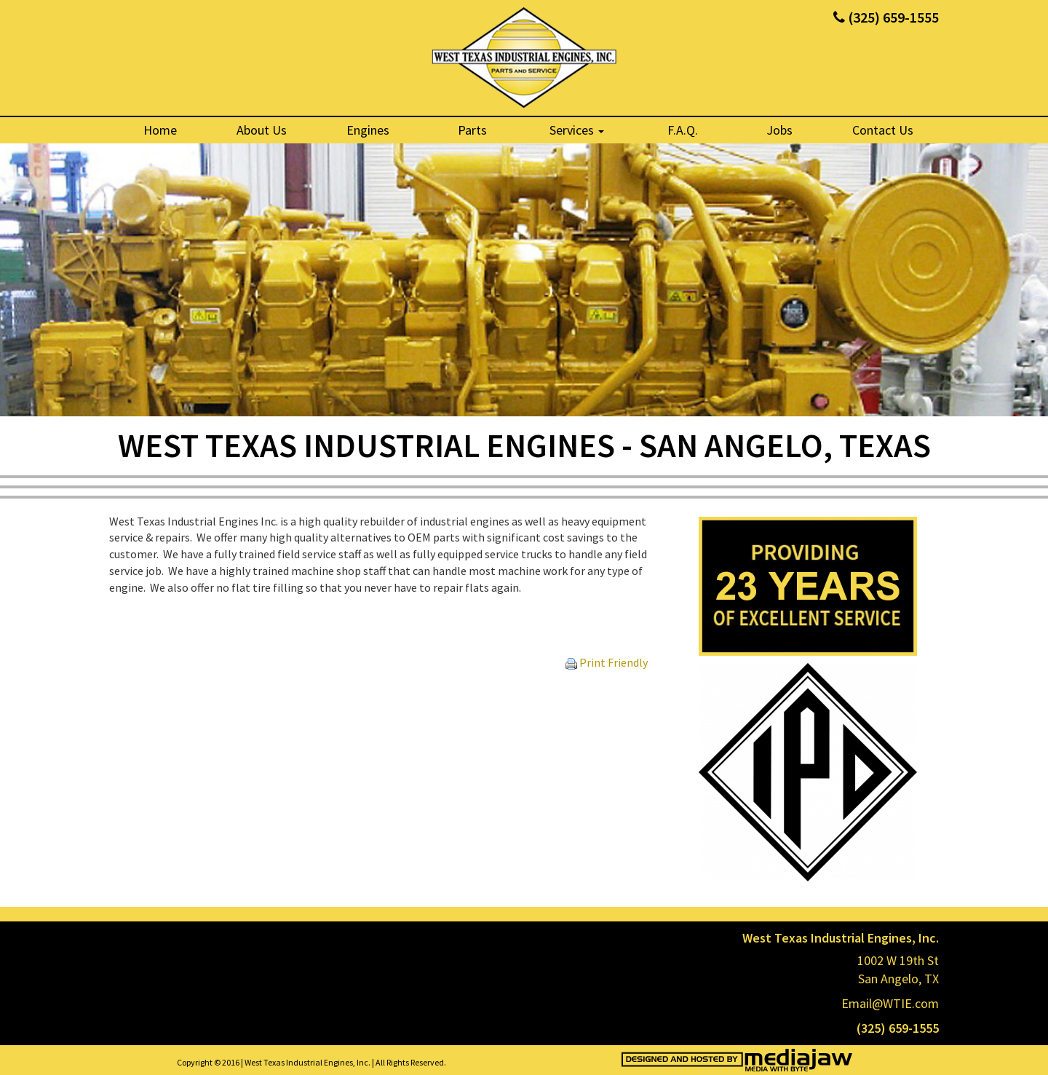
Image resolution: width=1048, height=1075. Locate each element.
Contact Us (882, 130)
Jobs (779, 130)
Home (160, 130)
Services (576, 130)
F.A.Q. (682, 130)
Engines (367, 130)
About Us (262, 130)
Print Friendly (606, 662)
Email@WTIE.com (890, 1003)
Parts (472, 130)
